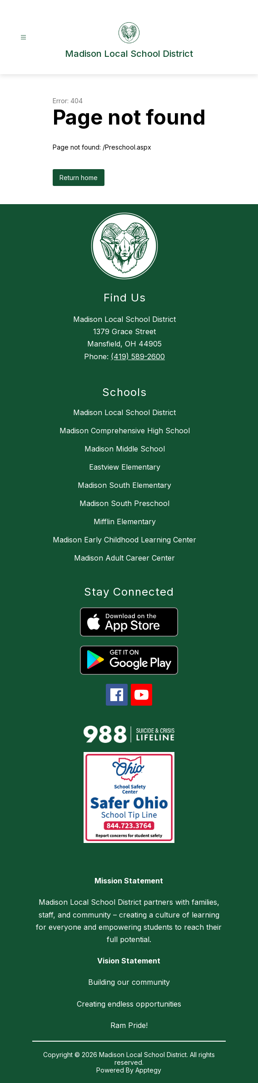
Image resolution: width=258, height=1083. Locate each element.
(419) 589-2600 (138, 356)
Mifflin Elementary (125, 521)
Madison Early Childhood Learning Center (124, 539)
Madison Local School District (124, 412)
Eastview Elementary (124, 466)
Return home (79, 177)
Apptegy (148, 1070)
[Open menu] (23, 37)
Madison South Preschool (124, 503)
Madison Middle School (124, 448)
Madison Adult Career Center (124, 557)
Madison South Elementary (124, 485)
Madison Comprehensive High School (125, 430)
